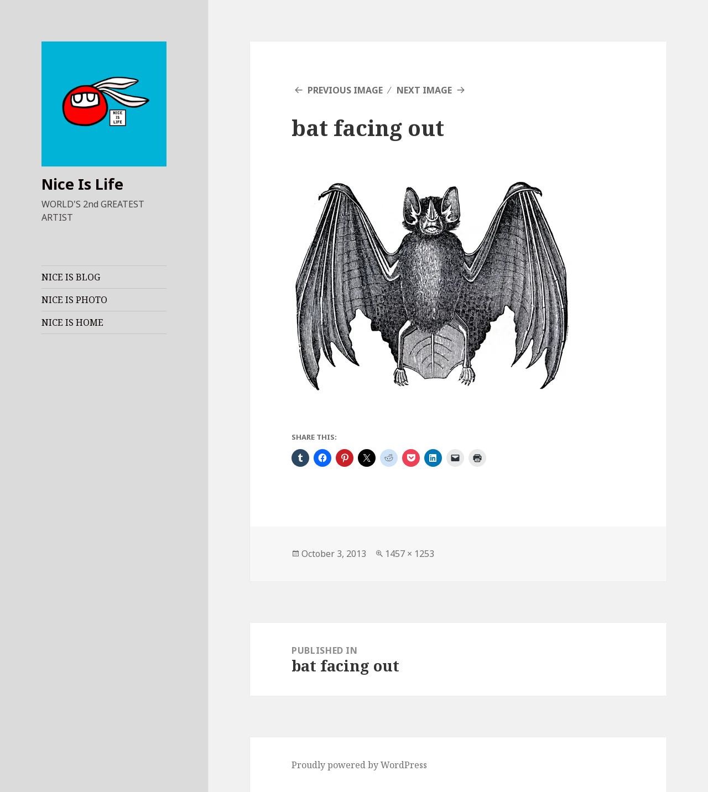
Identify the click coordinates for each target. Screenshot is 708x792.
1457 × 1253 (409, 554)
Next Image (424, 90)
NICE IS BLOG (70, 277)
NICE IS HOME (72, 322)
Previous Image (345, 90)
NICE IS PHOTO (74, 300)
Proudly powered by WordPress (359, 765)
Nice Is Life (82, 184)
